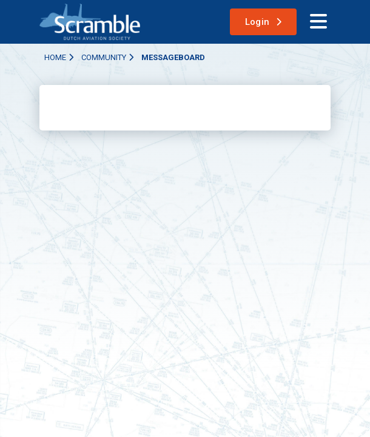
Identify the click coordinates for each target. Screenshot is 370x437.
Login (257, 21)
